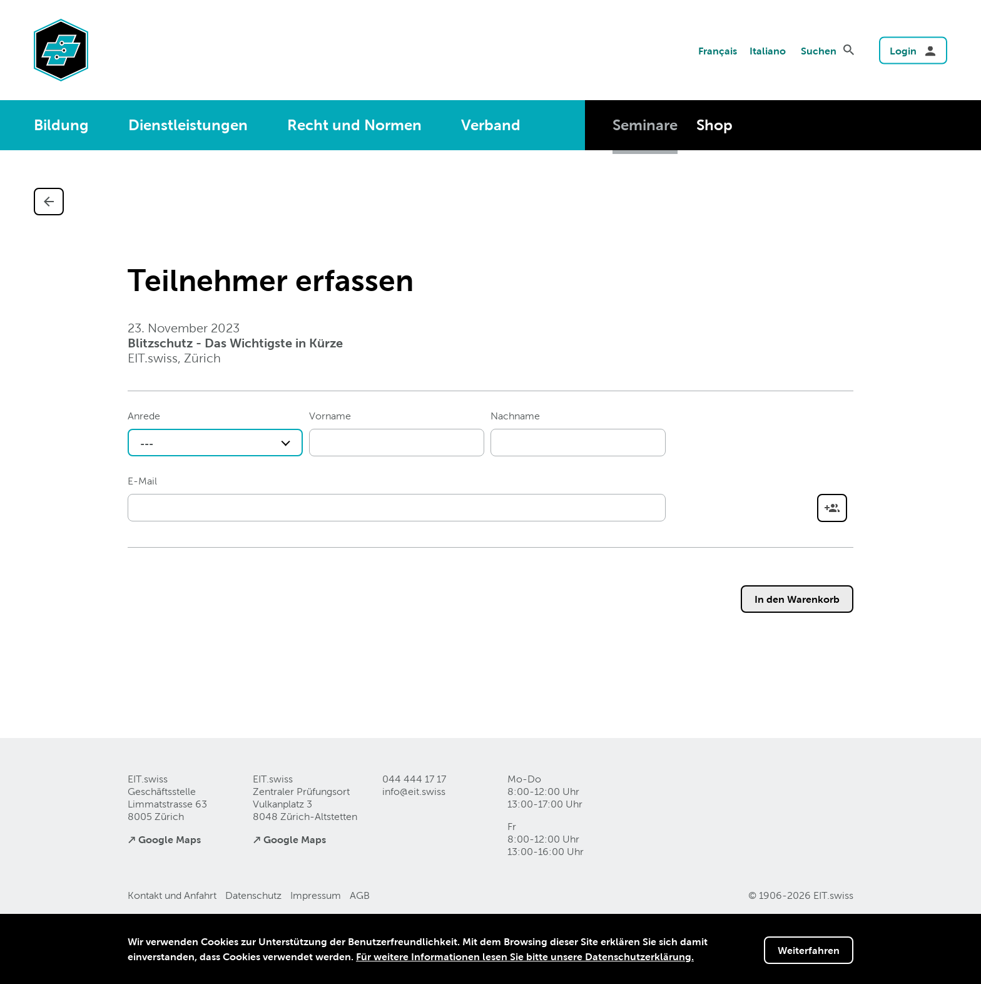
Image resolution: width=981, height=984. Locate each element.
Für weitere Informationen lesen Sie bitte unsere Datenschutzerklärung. (525, 956)
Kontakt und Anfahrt (172, 895)
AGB (360, 895)
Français (717, 50)
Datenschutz (253, 895)
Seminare (645, 124)
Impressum (315, 895)
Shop (714, 124)
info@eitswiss (413, 791)
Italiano (768, 50)
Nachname (515, 416)
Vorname (330, 416)
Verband (491, 124)
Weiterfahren (809, 950)
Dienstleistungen (188, 124)
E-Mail (142, 481)
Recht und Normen (354, 124)
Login (903, 50)
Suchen (818, 50)
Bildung (61, 124)
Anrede (144, 416)
